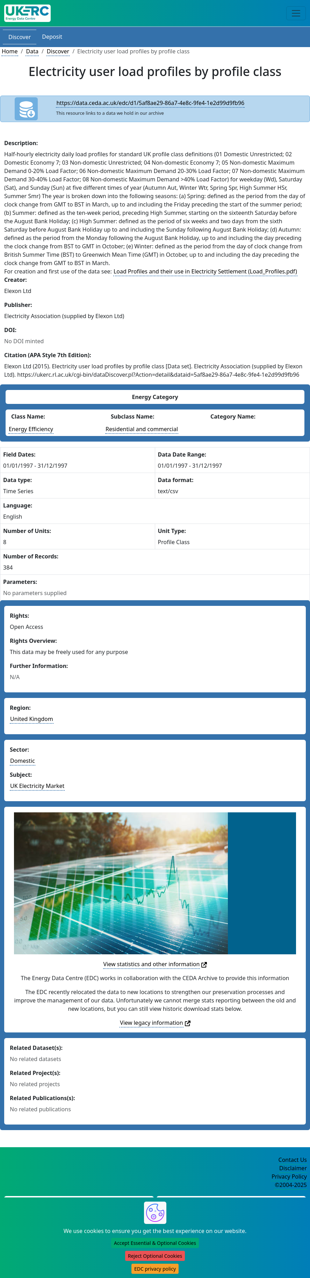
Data (32, 51)
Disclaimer (293, 1168)
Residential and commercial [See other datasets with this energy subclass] (142, 429)
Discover (19, 37)
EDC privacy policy (155, 1268)
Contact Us (293, 1160)
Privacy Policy (289, 1176)
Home (10, 51)
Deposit (52, 36)
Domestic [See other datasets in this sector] (22, 761)
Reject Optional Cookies (155, 1256)
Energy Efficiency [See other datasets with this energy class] (31, 429)
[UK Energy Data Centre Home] (27, 13)
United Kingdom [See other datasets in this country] (31, 719)
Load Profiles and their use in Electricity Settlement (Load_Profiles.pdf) (205, 271)
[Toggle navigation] (296, 13)
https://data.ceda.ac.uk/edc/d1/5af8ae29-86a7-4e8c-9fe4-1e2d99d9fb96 (150, 103)
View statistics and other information (151, 964)
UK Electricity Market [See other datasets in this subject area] (37, 786)
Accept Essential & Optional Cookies (155, 1243)
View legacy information (151, 1023)
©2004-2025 (291, 1185)
